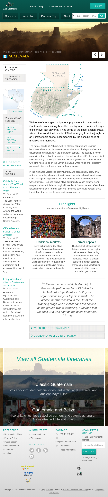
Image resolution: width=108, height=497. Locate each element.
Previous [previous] (30, 209)
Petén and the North (12, 129)
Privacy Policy (10, 438)
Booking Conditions (13, 434)
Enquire (98, 6)
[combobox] (89, 16)
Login (43, 490)
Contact (68, 6)
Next (102, 55)
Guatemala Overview (12, 68)
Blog (41, 6)
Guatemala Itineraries (12, 77)
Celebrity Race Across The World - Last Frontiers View (13, 186)
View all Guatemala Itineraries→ (54, 362)
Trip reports (11, 241)
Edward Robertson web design (75, 490)
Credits (7, 453)
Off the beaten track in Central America (11, 231)
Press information (68, 450)
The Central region (12, 140)
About (67, 16)
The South (10, 149)
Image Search (10, 442)
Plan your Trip (49, 16)
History (8, 292)
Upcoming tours (38, 434)
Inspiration (28, 16)
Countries (10, 16)
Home (33, 6)
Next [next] (103, 209)
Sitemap (49, 490)
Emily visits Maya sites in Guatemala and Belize (13, 282)
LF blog (8, 197)
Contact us (64, 446)
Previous (95, 55)
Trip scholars (36, 438)
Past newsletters (11, 446)
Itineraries (8, 449)
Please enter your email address (92, 438)
